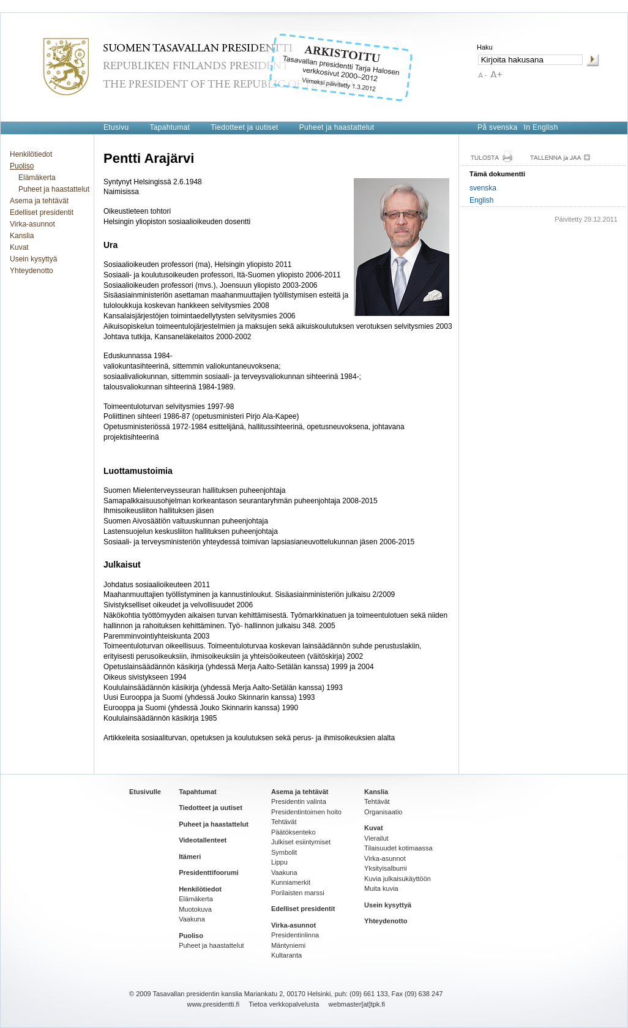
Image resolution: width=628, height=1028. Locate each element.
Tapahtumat (169, 127)
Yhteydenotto (31, 270)
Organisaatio (383, 812)
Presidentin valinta (298, 801)
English (481, 200)
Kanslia (22, 235)
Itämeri (190, 856)
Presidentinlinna (295, 935)
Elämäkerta (37, 177)
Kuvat (19, 247)
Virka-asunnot (32, 224)
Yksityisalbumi (385, 868)
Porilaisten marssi (297, 892)
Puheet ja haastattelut (337, 127)
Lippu (279, 862)
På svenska (497, 127)
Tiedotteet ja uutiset (244, 127)
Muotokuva (195, 909)
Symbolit (284, 852)
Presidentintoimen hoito (306, 812)
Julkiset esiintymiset (301, 842)
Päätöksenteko (293, 832)
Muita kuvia (381, 888)
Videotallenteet (202, 840)
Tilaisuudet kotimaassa (398, 848)
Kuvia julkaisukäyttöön (397, 878)
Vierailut (376, 838)
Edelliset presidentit (41, 212)
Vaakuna (192, 919)
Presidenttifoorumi (209, 872)
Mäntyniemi (288, 945)
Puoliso (22, 166)
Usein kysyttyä (33, 259)
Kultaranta (286, 955)
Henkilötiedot (31, 154)
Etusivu (116, 127)
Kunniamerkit (290, 882)
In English (541, 127)
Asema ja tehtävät (39, 201)
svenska (482, 188)
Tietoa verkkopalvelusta (284, 1004)
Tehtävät (284, 821)
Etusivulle (145, 791)
